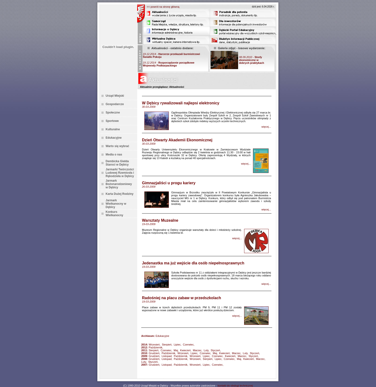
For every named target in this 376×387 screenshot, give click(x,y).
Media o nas (114, 154)
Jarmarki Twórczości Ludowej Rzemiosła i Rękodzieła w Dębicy (120, 173)
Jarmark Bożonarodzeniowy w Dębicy (119, 184)
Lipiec (177, 344)
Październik (155, 347)
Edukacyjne (114, 137)
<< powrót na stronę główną (163, 6)
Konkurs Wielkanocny (114, 213)
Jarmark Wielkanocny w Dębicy (116, 204)
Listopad (167, 356)
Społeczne (113, 112)
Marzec (197, 350)
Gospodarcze (115, 104)
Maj (176, 350)
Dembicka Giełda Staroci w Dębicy (117, 163)
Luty (206, 350)
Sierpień (166, 344)
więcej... (266, 126)
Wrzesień (154, 344)
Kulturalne (113, 129)
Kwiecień (185, 350)
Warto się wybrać (117, 146)
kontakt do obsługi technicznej (235, 385)
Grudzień (154, 353)
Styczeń (215, 350)
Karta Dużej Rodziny (120, 194)
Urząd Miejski (115, 95)
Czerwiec (188, 344)
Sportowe (112, 121)
